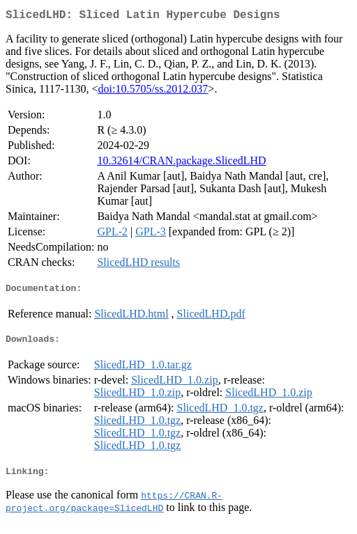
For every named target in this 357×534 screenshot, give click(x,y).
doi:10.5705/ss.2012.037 (153, 91)
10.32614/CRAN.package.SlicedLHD (181, 163)
